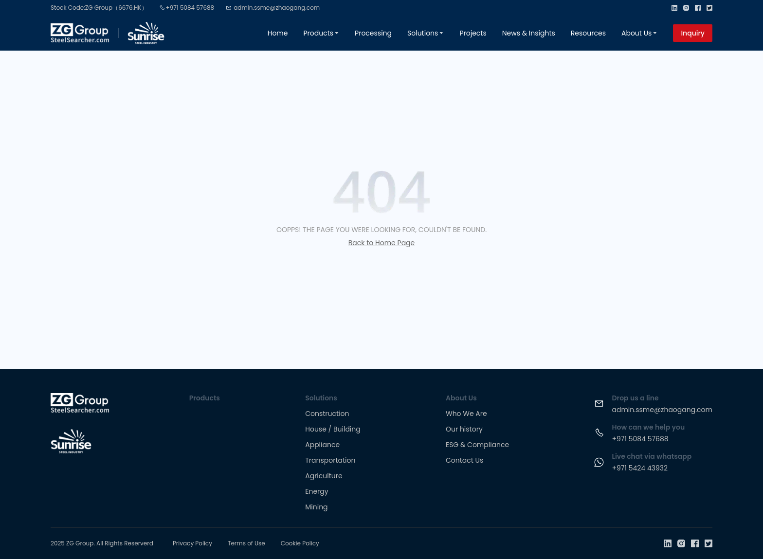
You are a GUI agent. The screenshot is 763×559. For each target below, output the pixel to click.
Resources (588, 33)
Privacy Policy (192, 543)
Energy (316, 491)
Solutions (425, 33)
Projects (472, 33)
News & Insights (528, 33)
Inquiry (693, 33)
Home (278, 33)
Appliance (322, 445)
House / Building (333, 429)
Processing (373, 33)
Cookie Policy (300, 543)
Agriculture (323, 476)
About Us (639, 33)
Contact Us (464, 460)
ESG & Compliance (477, 445)
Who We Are (466, 413)
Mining (316, 507)
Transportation (330, 460)
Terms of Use (246, 543)
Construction (327, 413)
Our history (464, 429)
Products (321, 33)
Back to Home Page (381, 243)
